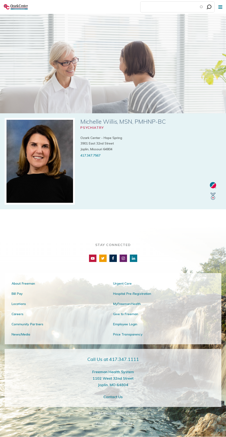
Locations (19, 304)
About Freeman (23, 283)
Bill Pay (17, 294)
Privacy (101, 423)
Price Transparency (128, 334)
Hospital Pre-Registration (132, 294)
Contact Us (113, 396)
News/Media (21, 334)
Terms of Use (122, 423)
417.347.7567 (90, 155)
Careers (17, 314)
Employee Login (125, 324)
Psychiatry (92, 128)
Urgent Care (122, 283)
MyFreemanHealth (127, 304)
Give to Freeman (125, 314)
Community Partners (27, 324)
